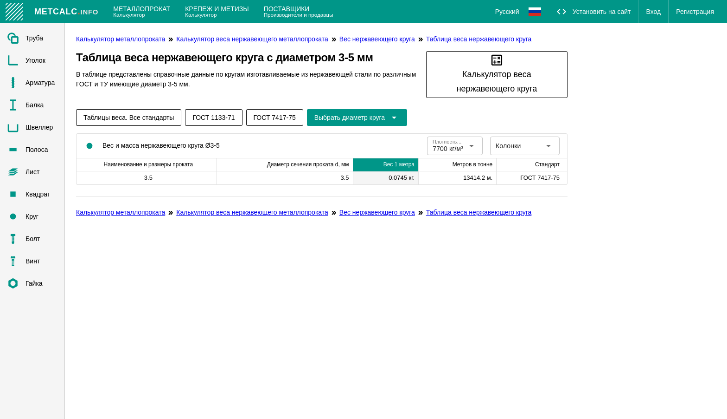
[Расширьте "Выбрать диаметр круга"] (357, 117)
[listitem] (32, 38)
